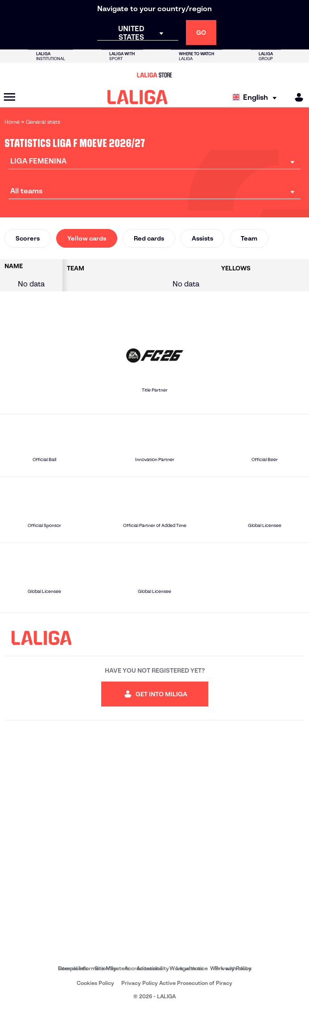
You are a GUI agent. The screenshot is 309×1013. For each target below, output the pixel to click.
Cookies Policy (95, 983)
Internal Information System (93, 968)
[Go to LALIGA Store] (154, 75)
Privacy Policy (233, 968)
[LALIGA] (137, 97)
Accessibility (152, 968)
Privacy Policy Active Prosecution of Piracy (176, 983)
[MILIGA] (296, 97)
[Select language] (257, 97)
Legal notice (192, 968)
